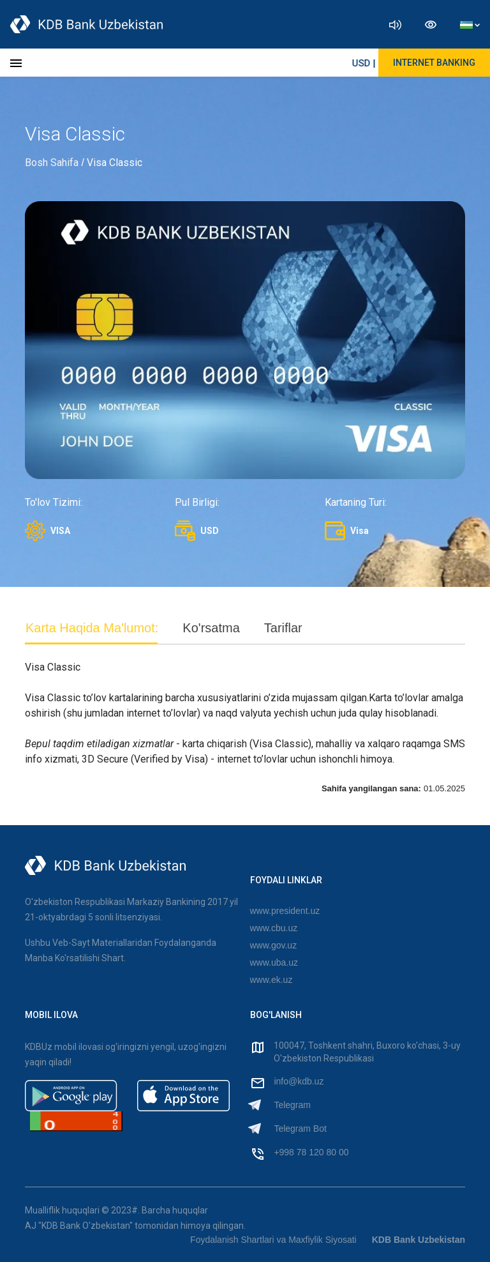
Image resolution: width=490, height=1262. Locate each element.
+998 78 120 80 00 (311, 1152)
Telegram (292, 1105)
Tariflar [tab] (283, 628)
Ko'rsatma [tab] (210, 628)
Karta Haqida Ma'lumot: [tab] (92, 628)
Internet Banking (434, 62)
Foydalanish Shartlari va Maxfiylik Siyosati (273, 1240)
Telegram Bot (300, 1128)
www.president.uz (285, 911)
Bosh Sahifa (51, 162)
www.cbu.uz (274, 928)
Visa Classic (114, 162)
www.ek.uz (271, 980)
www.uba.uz (274, 962)
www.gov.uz (273, 945)
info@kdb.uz (298, 1081)
